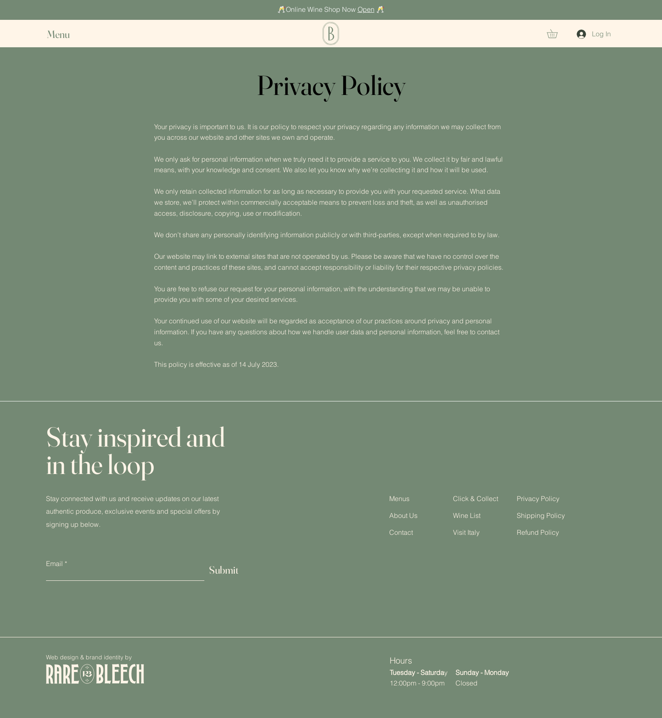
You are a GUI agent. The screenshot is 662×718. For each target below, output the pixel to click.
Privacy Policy (538, 498)
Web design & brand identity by (89, 657)
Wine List (466, 515)
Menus (399, 498)
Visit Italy (466, 532)
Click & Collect (475, 498)
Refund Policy (538, 532)
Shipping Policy (541, 515)
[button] (66, 34)
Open (366, 9)
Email (54, 563)
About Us (403, 515)
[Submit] (223, 570)
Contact (401, 532)
